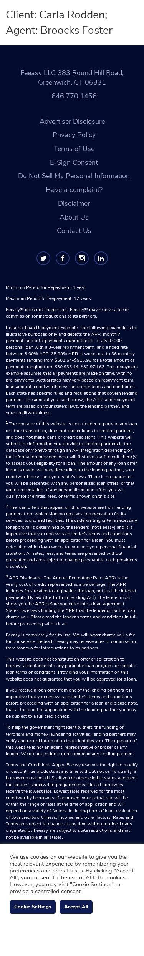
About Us (74, 217)
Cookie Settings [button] (32, 907)
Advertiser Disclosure (72, 121)
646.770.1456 (74, 96)
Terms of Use (74, 148)
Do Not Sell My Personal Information (74, 175)
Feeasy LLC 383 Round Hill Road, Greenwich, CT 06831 (72, 77)
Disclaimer (74, 203)
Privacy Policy (74, 134)
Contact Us (74, 230)
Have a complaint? (74, 189)
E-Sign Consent (74, 162)
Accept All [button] (76, 907)
